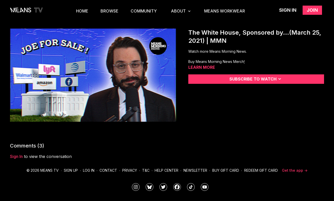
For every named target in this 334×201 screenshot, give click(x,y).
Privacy (129, 170)
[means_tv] (136, 187)
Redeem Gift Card (261, 170)
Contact (108, 170)
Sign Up (71, 170)
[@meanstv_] (191, 187)
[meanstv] (177, 187)
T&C (146, 170)
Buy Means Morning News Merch (216, 61)
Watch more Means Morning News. (217, 51)
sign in (16, 156)
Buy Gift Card (225, 170)
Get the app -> (294, 170)
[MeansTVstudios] (149, 187)
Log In (88, 170)
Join (312, 10)
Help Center (166, 170)
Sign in (287, 10)
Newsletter (195, 170)
